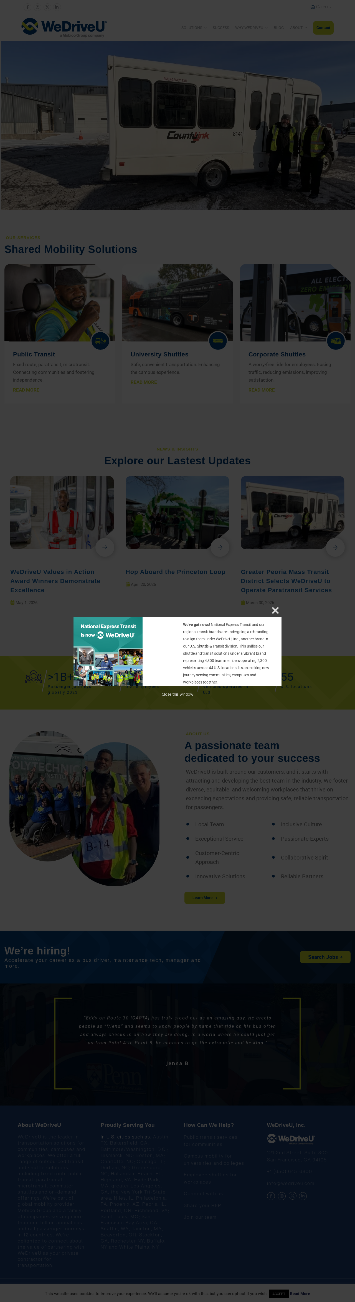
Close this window (177, 694)
